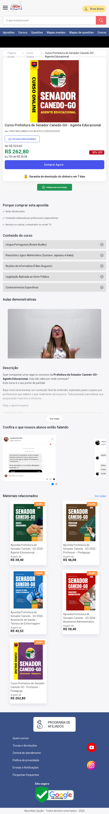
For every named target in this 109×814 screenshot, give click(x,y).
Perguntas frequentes (26, 774)
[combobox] (47, 20)
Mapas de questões (81, 32)
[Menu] (5, 9)
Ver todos (100, 496)
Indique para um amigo (54, 187)
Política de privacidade (26, 760)
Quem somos (21, 738)
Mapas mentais (56, 32)
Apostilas (9, 32)
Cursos (22, 32)
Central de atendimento (27, 752)
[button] (52, 484)
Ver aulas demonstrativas (22, 138)
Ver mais (54, 419)
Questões (37, 32)
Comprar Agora (53, 164)
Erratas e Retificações (26, 767)
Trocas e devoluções (25, 745)
